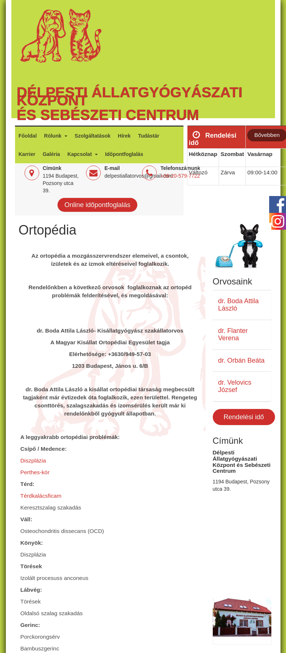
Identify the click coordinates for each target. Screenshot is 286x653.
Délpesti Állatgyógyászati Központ (129, 96)
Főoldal (28, 136)
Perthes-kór (35, 472)
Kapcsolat (80, 154)
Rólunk (53, 136)
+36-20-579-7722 (180, 176)
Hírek (124, 136)
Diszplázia (34, 460)
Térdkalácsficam (42, 496)
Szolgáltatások (93, 136)
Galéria (51, 154)
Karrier (27, 154)
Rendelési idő (244, 417)
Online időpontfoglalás (97, 204)
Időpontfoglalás (124, 154)
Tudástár (148, 136)
